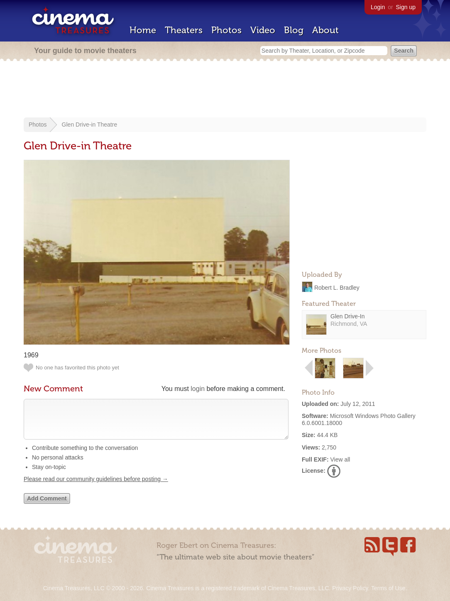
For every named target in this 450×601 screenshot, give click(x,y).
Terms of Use (388, 588)
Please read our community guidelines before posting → (96, 487)
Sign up (406, 7)
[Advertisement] (225, 90)
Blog (293, 30)
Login (378, 7)
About (325, 30)
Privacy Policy (350, 588)
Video (262, 30)
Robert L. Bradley (337, 287)
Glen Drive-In (347, 316)
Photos (226, 30)
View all (340, 459)
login (198, 388)
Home (143, 30)
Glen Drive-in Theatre (89, 124)
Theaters (184, 30)
